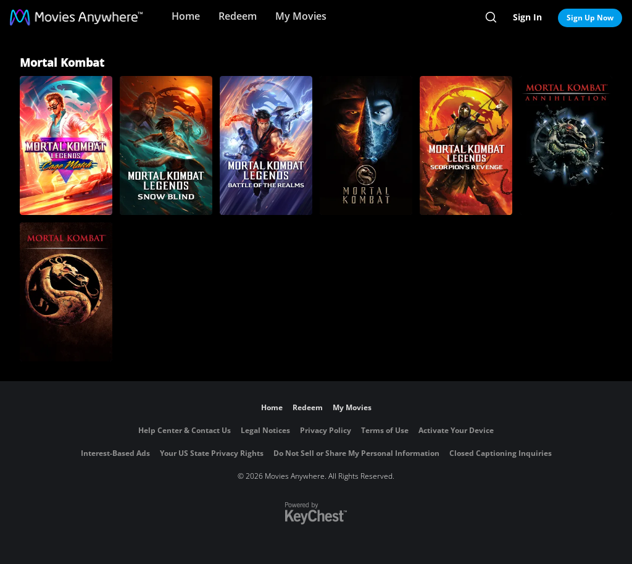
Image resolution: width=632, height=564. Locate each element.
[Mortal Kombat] (366, 145)
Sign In (527, 17)
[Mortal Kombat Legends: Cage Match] (66, 145)
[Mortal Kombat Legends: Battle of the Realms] (266, 145)
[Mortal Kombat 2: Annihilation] (566, 145)
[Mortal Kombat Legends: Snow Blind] (166, 145)
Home (186, 16)
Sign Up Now (590, 17)
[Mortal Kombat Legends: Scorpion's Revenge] (466, 145)
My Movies (300, 16)
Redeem (237, 16)
